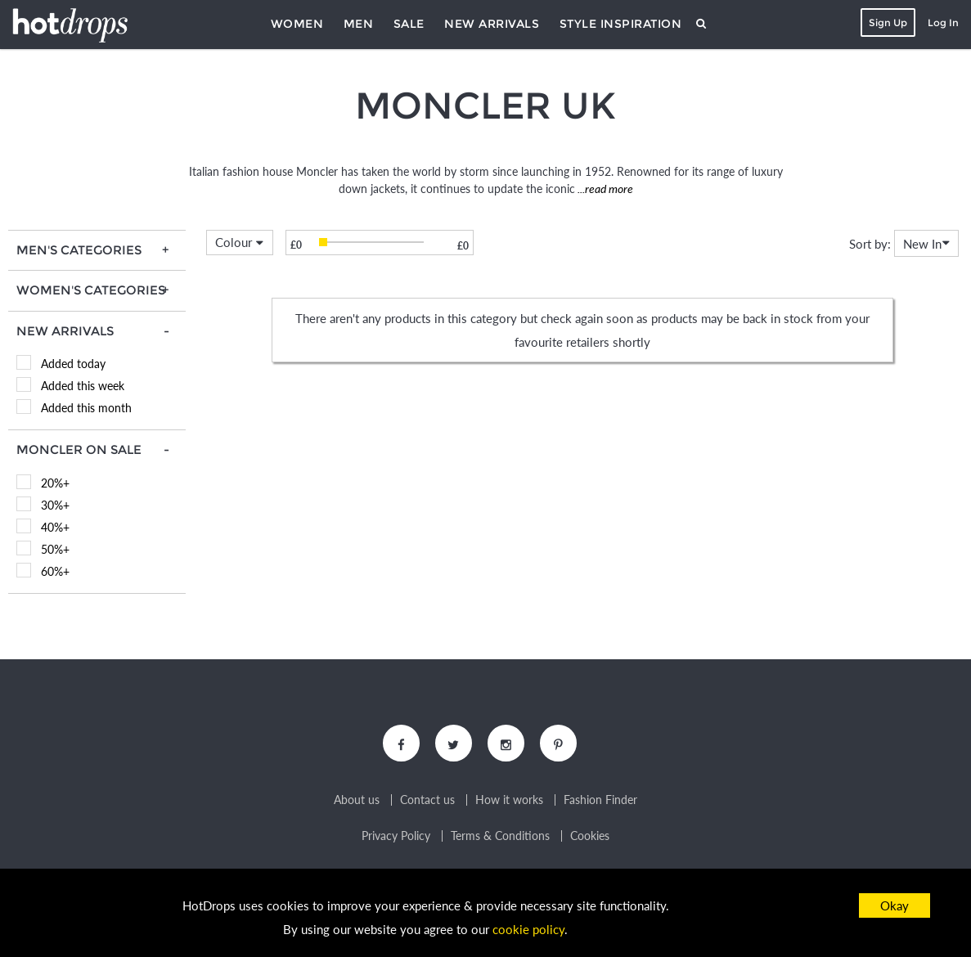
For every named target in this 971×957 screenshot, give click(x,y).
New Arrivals (491, 23)
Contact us (427, 800)
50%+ (55, 549)
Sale (409, 23)
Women (297, 23)
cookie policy (528, 929)
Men (359, 23)
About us (357, 800)
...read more (604, 188)
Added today (73, 364)
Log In (943, 22)
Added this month (86, 408)
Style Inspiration (621, 23)
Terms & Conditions (500, 836)
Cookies (589, 836)
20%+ (55, 483)
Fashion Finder (600, 800)
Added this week (82, 386)
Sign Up (888, 22)
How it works (509, 800)
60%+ (55, 571)
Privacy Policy (396, 836)
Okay (894, 905)
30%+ (55, 505)
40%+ (55, 527)
